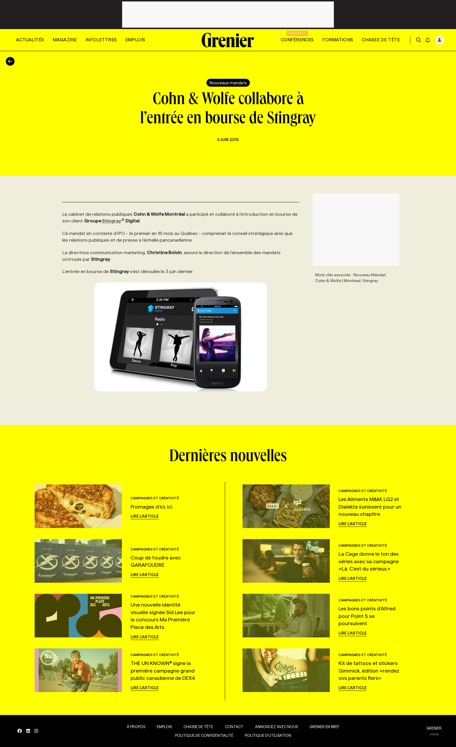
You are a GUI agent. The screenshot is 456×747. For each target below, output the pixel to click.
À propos (136, 727)
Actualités (30, 39)
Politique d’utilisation (268, 735)
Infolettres (101, 39)
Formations (337, 39)
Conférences (297, 39)
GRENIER (433, 728)
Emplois (135, 39)
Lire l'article (145, 516)
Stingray (113, 220)
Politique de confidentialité (204, 735)
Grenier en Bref (324, 727)
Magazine (65, 39)
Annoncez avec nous (276, 727)
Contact (234, 727)
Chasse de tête (381, 39)
